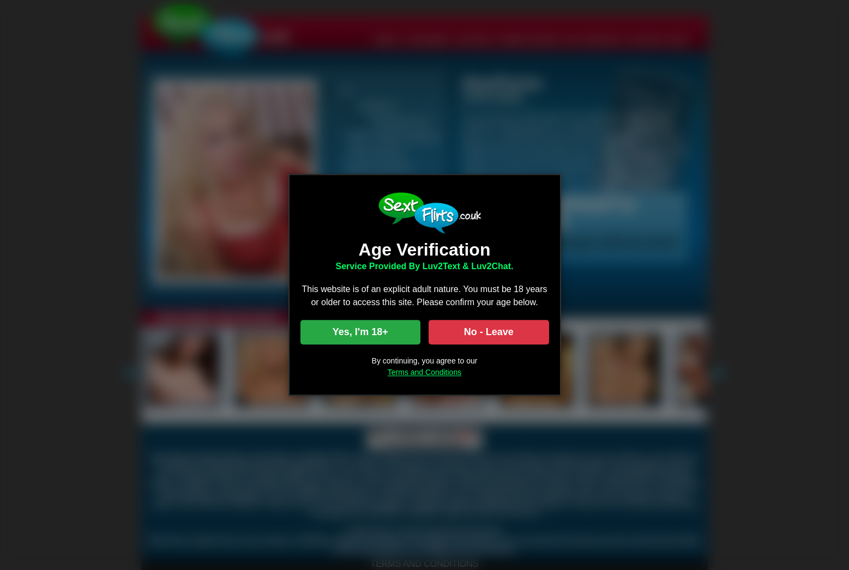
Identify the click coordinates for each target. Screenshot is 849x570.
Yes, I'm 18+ (360, 332)
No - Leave (489, 332)
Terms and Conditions (424, 372)
